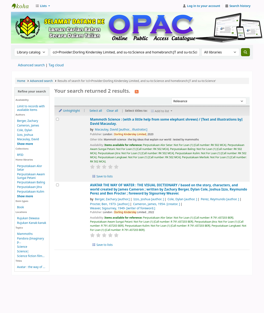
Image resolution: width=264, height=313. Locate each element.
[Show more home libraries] (25, 196)
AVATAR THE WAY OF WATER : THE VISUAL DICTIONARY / (168, 189)
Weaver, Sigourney (122, 208)
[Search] (245, 52)
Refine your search (32, 91)
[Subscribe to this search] (137, 91)
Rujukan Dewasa (28, 218)
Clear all (112, 111)
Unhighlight (69, 111)
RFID (20, 155)
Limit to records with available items (31, 108)
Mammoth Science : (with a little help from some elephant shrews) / (166, 121)
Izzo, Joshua (25, 135)
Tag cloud (56, 65)
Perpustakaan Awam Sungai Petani (31, 176)
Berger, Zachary (27, 121)
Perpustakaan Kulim (30, 191)
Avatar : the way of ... (31, 267)
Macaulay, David (28, 139)
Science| (23, 251)
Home (21, 81)
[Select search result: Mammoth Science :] (57, 119)
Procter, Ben (109, 204)
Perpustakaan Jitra (29, 187)
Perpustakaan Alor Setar (29, 167)
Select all (96, 111)
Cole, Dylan (24, 130)
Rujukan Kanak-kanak (31, 223)
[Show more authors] (25, 144)
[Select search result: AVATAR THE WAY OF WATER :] (57, 185)
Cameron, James (28, 125)
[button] (43, 6)
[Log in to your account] (201, 6)
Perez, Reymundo (220, 199)
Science (22, 247)
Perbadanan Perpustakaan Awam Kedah (22, 6)
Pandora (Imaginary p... (30, 240)
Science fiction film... (31, 256)
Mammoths (25, 234)
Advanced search (31, 65)
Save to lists (102, 176)
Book (20, 207)
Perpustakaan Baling (31, 182)
